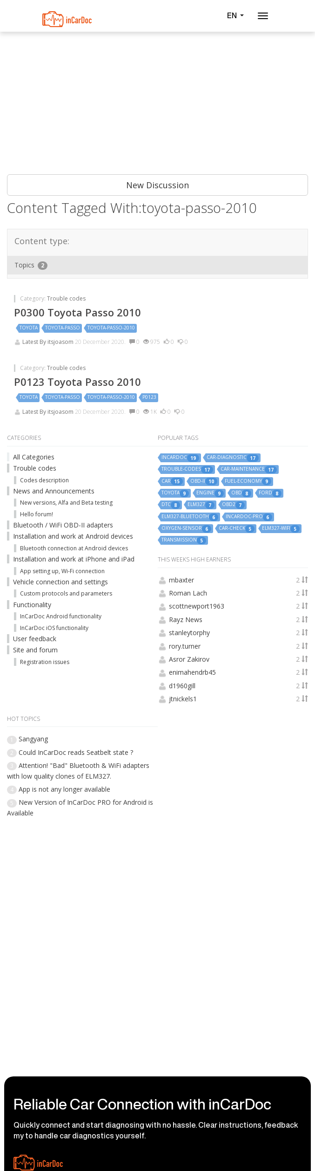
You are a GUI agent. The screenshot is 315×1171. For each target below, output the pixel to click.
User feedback (34, 638)
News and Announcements (53, 490)
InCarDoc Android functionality (60, 616)
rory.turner (185, 646)
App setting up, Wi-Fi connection (62, 571)
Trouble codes (66, 298)
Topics (30, 264)
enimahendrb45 (192, 672)
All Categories (33, 456)
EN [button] (235, 15)
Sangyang (33, 738)
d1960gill (182, 685)
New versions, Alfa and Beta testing (66, 503)
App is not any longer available (64, 789)
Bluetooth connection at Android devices (74, 548)
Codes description (44, 480)
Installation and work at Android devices (73, 536)
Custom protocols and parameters (66, 593)
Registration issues (44, 662)
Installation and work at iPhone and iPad (73, 559)
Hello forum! (36, 514)
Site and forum (35, 649)
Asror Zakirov (189, 659)
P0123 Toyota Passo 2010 (77, 382)
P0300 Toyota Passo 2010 (77, 312)
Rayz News (185, 619)
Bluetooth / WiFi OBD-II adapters (63, 524)
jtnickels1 (183, 698)
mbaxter (181, 579)
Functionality (32, 604)
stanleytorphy (189, 632)
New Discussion (157, 185)
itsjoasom (61, 342)
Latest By (34, 342)
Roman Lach (188, 593)
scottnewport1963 (196, 606)
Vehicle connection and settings (60, 581)
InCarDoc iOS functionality (54, 628)
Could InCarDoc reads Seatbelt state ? (76, 752)
